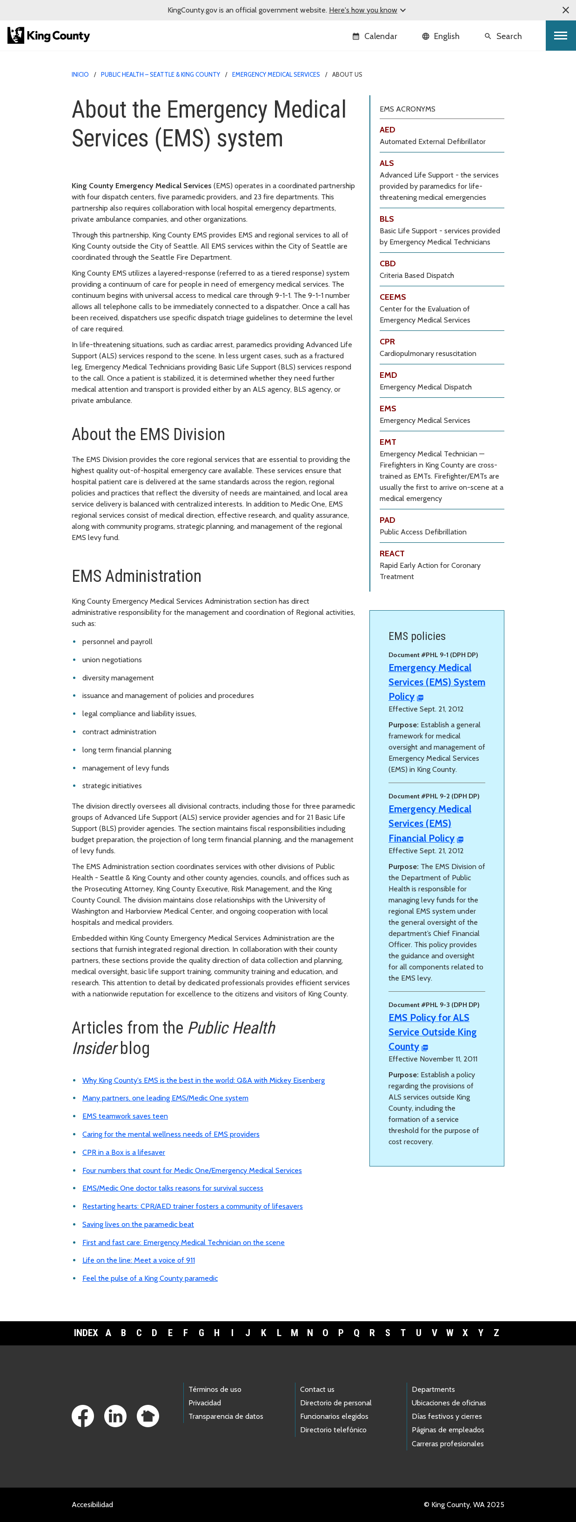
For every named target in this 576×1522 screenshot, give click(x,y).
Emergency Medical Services (276, 74)
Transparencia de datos (225, 1416)
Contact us (317, 1389)
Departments (433, 1389)
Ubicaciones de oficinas (449, 1402)
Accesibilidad (92, 1504)
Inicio (80, 74)
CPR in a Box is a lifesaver (123, 1152)
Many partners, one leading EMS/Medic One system (165, 1098)
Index (86, 1332)
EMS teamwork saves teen (125, 1116)
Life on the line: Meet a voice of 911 (138, 1260)
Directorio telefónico (333, 1429)
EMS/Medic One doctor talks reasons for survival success (172, 1188)
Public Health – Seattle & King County (160, 74)
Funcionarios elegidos (334, 1416)
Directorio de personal (336, 1402)
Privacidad (204, 1402)
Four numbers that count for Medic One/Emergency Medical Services (192, 1170)
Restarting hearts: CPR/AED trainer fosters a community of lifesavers (192, 1206)
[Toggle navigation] (561, 35)
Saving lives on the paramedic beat (138, 1224)
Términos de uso (214, 1389)
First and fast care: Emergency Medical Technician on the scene (183, 1242)
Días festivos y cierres (447, 1416)
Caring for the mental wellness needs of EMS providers (171, 1134)
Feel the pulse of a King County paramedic (150, 1278)
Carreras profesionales (448, 1443)
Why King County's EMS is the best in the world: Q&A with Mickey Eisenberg (203, 1080)
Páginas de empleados (448, 1429)
